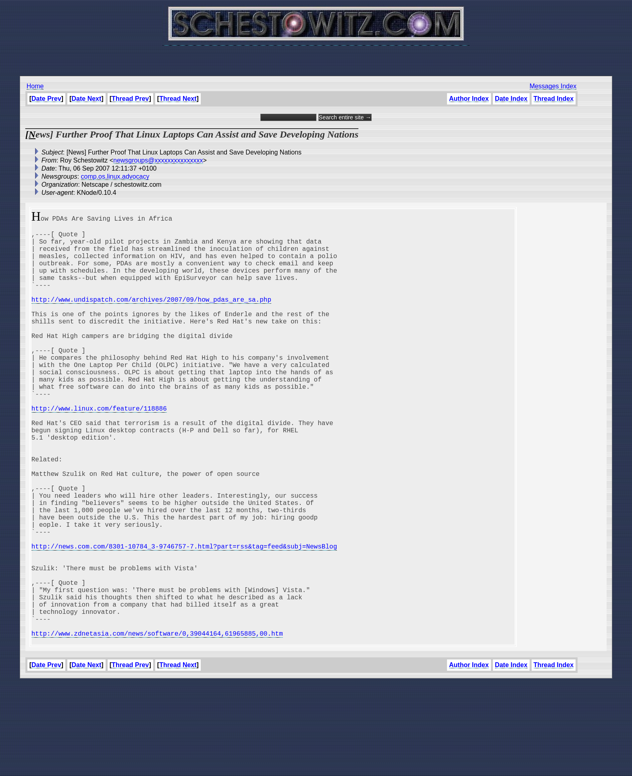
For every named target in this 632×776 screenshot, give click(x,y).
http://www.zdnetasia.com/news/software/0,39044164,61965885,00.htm (157, 725)
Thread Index (554, 98)
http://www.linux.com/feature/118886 (99, 450)
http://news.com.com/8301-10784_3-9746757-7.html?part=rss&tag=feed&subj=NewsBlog (184, 618)
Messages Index (553, 86)
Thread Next (177, 98)
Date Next (87, 98)
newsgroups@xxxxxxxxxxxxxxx (158, 160)
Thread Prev (130, 98)
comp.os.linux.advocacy (115, 176)
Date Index (511, 98)
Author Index (469, 98)
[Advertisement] (316, 56)
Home (35, 86)
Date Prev (46, 98)
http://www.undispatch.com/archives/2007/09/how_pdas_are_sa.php (151, 317)
